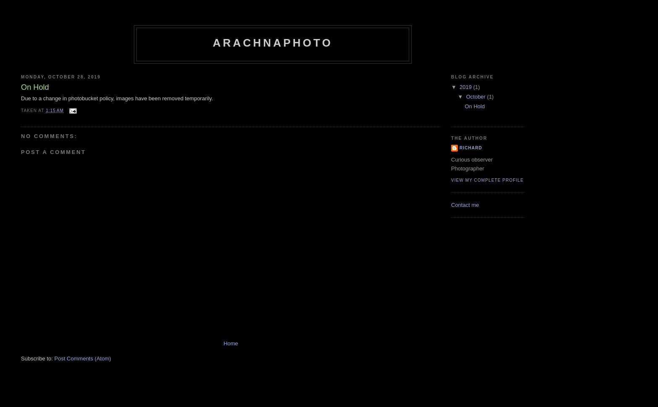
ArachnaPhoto (273, 43)
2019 (466, 87)
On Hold (475, 106)
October (476, 97)
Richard (471, 148)
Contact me (465, 205)
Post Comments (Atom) (83, 358)
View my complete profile (487, 180)
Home (231, 343)
